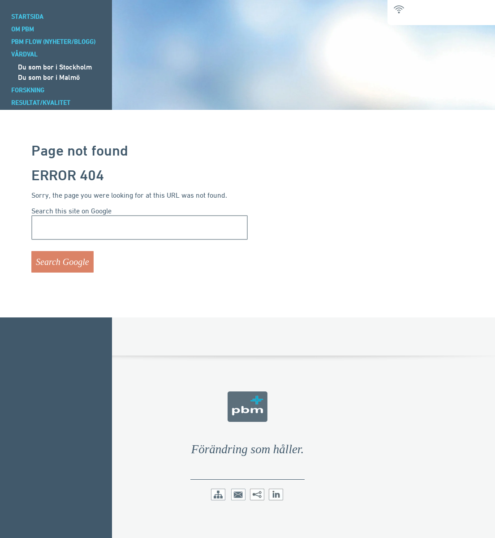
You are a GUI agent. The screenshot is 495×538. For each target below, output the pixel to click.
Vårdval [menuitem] (24, 54)
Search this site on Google (71, 211)
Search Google (62, 262)
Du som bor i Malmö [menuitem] (49, 77)
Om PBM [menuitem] (22, 29)
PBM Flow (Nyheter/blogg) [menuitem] (53, 41)
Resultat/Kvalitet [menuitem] (40, 102)
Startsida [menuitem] (27, 16)
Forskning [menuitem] (27, 90)
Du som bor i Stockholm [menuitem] (55, 67)
